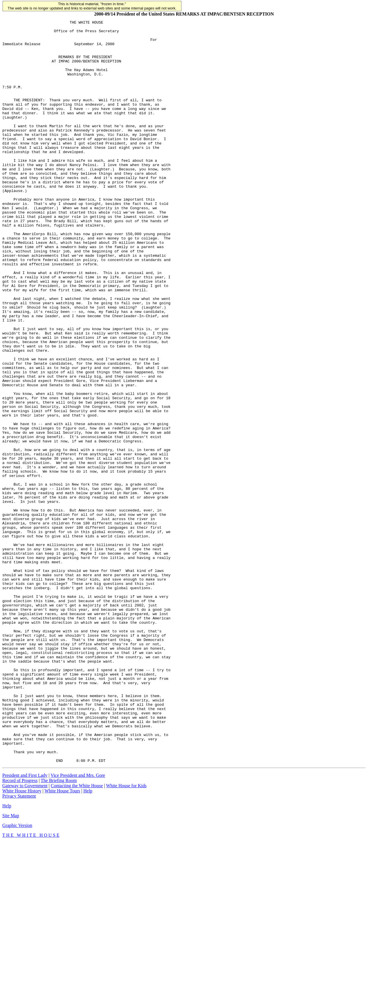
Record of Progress (20, 929)
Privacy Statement (19, 944)
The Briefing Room (59, 929)
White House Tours (62, 939)
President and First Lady (24, 923)
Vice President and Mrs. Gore (78, 923)
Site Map (10, 964)
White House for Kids (126, 934)
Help (87, 939)
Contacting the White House (77, 934)
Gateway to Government (24, 934)
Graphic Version (17, 973)
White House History (21, 939)
